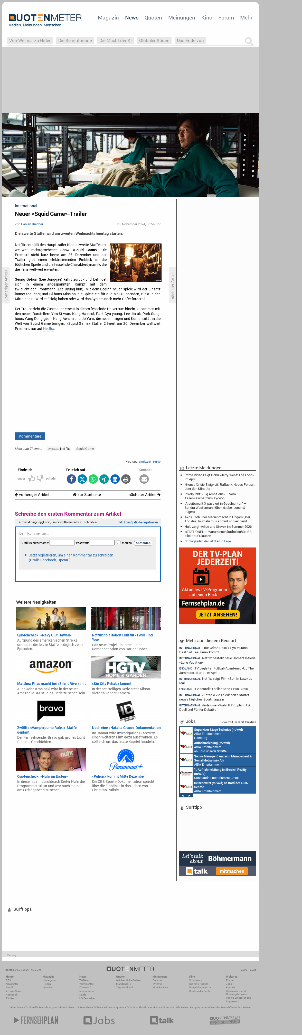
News (132, 17)
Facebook (11, 994)
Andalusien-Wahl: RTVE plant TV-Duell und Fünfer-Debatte (214, 707)
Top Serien (244, 1007)
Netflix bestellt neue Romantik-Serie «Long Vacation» (217, 660)
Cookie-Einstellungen (238, 997)
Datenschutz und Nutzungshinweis (236, 992)
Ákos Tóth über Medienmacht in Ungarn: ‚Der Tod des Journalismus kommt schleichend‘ (217, 519)
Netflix (48, 328)
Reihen (47, 984)
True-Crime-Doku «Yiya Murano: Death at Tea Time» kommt (213, 649)
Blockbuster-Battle (199, 991)
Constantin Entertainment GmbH (213, 773)
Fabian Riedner (32, 224)
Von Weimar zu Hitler (30, 40)
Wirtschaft (85, 987)
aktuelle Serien (179, 1007)
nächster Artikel (145, 494)
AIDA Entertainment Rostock (216, 760)
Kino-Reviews (160, 987)
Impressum (232, 1001)
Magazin (108, 17)
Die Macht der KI (115, 40)
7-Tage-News (13, 991)
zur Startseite (87, 494)
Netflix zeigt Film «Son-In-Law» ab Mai (215, 680)
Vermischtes (86, 984)
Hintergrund (49, 980)
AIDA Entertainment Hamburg (211, 733)
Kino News (17, 1007)
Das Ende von (190, 40)
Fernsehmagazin (48, 1007)
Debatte (157, 980)
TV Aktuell (31, 1007)
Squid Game (85, 449)
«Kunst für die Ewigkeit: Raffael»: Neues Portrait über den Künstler (220, 486)
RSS (8, 980)
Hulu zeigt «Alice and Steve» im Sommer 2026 (218, 526)
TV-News (84, 980)
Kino (206, 17)
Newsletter (12, 984)
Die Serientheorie (75, 40)
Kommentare (30, 436)
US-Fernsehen (87, 998)
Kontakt (230, 987)
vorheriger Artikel (32, 494)
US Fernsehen (84, 1007)
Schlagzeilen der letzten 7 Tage (208, 541)
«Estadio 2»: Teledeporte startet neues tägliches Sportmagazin (214, 697)
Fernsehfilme (161, 1007)
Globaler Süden (154, 40)
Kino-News (195, 980)
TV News (98, 1007)
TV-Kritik (157, 984)
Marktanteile (123, 984)
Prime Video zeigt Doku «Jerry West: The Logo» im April (219, 477)
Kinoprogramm (198, 1007)
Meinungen (181, 17)
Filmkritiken (67, 1007)
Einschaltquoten (115, 1007)
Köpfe (82, 994)
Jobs (229, 984)
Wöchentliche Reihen (128, 980)
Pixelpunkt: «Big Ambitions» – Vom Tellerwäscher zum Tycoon (210, 496)
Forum (226, 17)
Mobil (9, 987)
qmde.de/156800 (150, 461)
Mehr (246, 17)
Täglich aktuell (125, 987)
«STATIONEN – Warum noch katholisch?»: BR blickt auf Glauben (218, 533)
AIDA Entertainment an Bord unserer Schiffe (205, 746)
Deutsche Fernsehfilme (222, 1007)
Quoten (153, 17)
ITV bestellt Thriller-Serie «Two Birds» (214, 689)
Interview (48, 987)
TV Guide (131, 1007)
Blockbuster (145, 1007)
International (87, 991)
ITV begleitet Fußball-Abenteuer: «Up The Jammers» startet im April (216, 670)
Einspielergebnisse (200, 987)
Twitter (10, 998)
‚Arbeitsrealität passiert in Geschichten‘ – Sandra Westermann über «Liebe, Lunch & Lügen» (215, 507)
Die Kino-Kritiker (198, 984)
